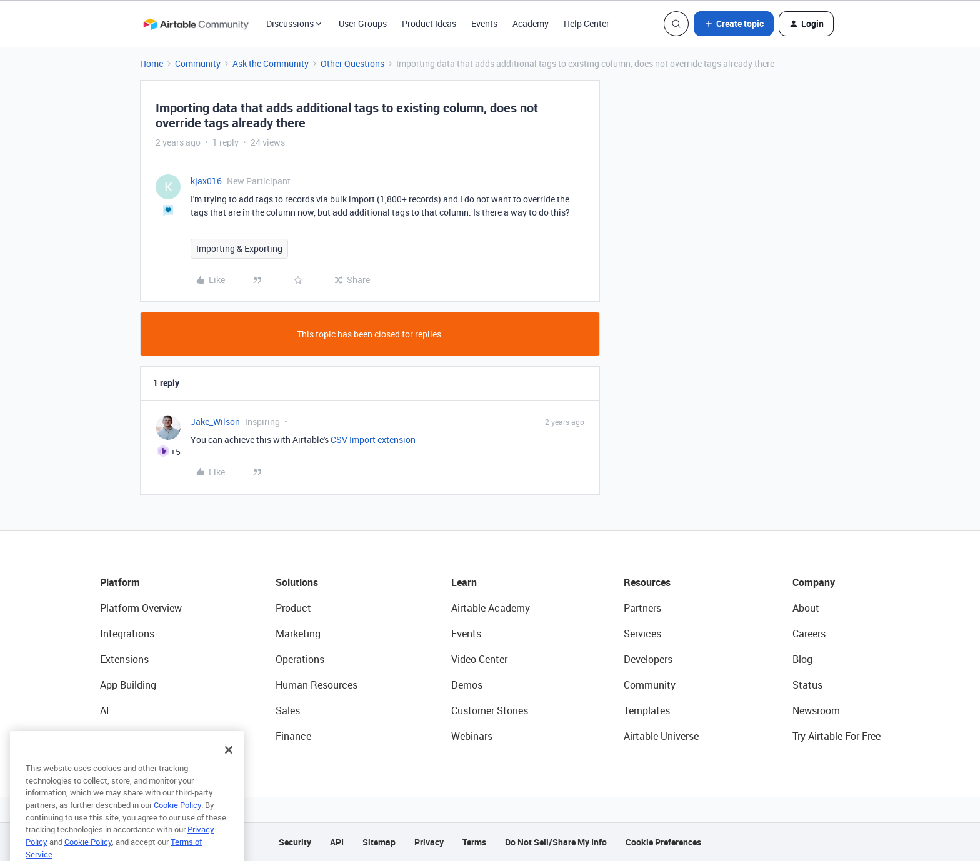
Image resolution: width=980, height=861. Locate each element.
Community (198, 63)
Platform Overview (141, 608)
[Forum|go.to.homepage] (195, 23)
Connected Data (136, 736)
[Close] (228, 766)
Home (151, 63)
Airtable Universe (661, 736)
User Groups (363, 23)
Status (807, 685)
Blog (802, 659)
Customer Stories (489, 710)
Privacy (429, 842)
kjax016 (206, 181)
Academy (530, 23)
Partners (642, 608)
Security (295, 842)
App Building (128, 685)
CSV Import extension (373, 439)
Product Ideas (429, 23)
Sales (288, 710)
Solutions (297, 582)
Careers (809, 633)
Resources (647, 582)
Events (484, 23)
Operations (300, 659)
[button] (734, 23)
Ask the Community (270, 63)
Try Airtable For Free (836, 736)
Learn (464, 582)
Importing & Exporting (239, 248)
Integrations (127, 633)
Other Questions (352, 63)
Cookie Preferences (663, 842)
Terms (474, 842)
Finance (293, 736)
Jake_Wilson (215, 421)
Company (813, 582)
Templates (647, 710)
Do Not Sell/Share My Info (556, 842)
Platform (120, 582)
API (337, 842)
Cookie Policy (177, 821)
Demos (466, 685)
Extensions (124, 659)
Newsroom (816, 710)
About (805, 608)
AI (104, 710)
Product (293, 608)
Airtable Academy (490, 608)
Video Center (479, 659)
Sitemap (379, 842)
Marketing (298, 633)
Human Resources (317, 685)
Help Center (586, 23)
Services (642, 633)
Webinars (471, 736)
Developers (648, 659)
